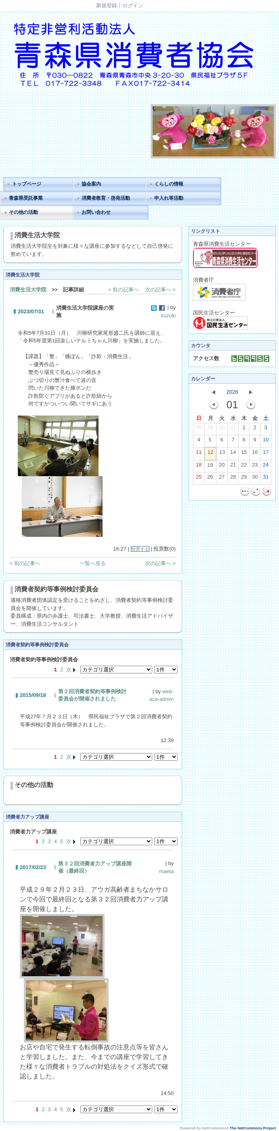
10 (266, 441)
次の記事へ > (160, 290)
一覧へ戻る (93, 563)
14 (233, 454)
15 (244, 454)
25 (198, 478)
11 (198, 454)
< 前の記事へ (123, 290)
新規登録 (106, 5)
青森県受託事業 (26, 198)
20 (221, 466)
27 (221, 478)
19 (210, 467)
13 (222, 454)
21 (233, 466)
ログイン (132, 5)
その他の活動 (23, 212)
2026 (232, 392)
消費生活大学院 (28, 290)
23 (255, 466)
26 (210, 478)
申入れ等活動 (168, 198)
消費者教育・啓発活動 (106, 198)
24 (266, 466)
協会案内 (91, 184)
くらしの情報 (168, 184)
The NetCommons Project (253, 1128)
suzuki (168, 315)
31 (233, 429)
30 (221, 429)
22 (244, 466)
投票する (140, 549)
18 (198, 466)
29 (210, 429)
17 (266, 454)
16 (255, 454)
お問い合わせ (96, 212)
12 (210, 454)
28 (198, 429)
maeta (166, 871)
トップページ (26, 184)
